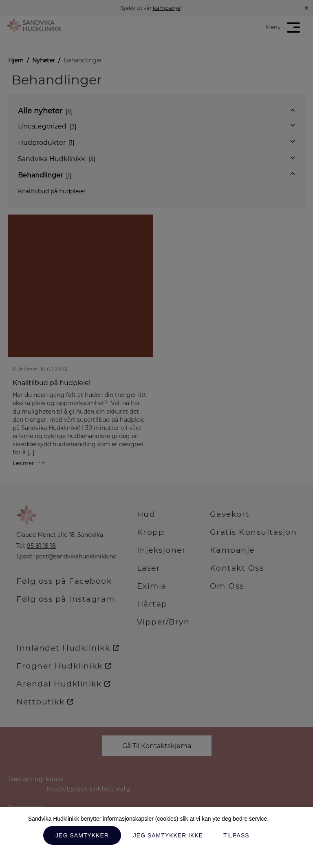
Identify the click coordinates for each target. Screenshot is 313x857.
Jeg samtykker (81, 835)
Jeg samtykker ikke (168, 835)
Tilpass (236, 835)
